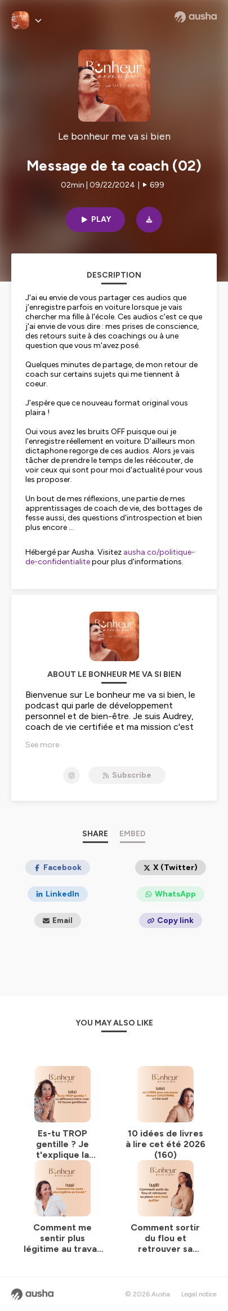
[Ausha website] (196, 17)
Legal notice (199, 1294)
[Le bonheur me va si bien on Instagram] (71, 775)
